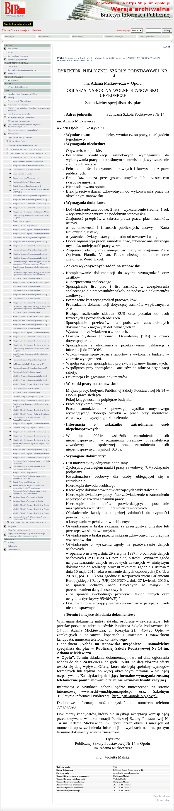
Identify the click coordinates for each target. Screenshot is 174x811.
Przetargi (11, 542)
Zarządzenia (13, 49)
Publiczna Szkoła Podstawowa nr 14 (28, 170)
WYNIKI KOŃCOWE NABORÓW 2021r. (28, 523)
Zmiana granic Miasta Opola (19, 101)
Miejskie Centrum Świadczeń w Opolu (29, 166)
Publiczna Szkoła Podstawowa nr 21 (28, 372)
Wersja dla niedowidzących (17, 24)
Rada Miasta (13, 80)
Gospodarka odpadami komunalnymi (23, 130)
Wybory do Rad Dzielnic (18, 87)
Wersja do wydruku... (161, 796)
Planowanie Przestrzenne (18, 105)
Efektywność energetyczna (19, 121)
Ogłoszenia (12, 546)
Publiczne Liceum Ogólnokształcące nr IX (30, 368)
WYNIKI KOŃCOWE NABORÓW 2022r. (28, 153)
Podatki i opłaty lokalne (17, 59)
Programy (12, 526)
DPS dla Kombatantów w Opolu (26, 388)
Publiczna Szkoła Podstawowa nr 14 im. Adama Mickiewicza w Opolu (29, 492)
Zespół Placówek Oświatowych (26, 178)
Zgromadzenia (13, 134)
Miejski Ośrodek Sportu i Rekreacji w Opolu (31, 212)
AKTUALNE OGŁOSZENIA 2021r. (26, 157)
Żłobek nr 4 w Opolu (21, 221)
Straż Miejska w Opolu (22, 174)
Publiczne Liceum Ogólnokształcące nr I (29, 237)
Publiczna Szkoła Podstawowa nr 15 (28, 312)
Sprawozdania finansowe (18, 56)
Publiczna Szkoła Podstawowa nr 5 (27, 286)
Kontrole (11, 73)
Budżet (11, 52)
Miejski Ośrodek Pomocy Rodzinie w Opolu (31, 204)
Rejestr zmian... (163, 800)
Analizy (11, 97)
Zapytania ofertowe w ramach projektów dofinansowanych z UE (24, 125)
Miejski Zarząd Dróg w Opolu (25, 225)
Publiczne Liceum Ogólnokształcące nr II (30, 195)
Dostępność (12, 66)
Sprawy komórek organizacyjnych (22, 70)
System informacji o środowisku (21, 117)
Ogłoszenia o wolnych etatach (20, 137)
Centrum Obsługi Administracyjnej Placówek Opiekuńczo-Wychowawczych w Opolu (31, 262)
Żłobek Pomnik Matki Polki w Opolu (28, 161)
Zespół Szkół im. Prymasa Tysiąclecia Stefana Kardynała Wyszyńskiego (28, 486)
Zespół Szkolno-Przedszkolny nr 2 (27, 186)
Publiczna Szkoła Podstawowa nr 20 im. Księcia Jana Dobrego (29, 467)
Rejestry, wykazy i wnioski (19, 114)
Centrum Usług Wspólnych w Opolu (28, 396)
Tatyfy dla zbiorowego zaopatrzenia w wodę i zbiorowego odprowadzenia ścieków (26, 534)
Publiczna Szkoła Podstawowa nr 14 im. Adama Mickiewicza (29, 419)
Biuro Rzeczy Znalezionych (19, 530)
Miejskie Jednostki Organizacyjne (23, 145)
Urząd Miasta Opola (18, 141)
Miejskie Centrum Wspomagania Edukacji (30, 199)
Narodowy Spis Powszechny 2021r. (22, 94)
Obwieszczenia (14, 550)
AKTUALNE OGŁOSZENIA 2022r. (26, 149)
